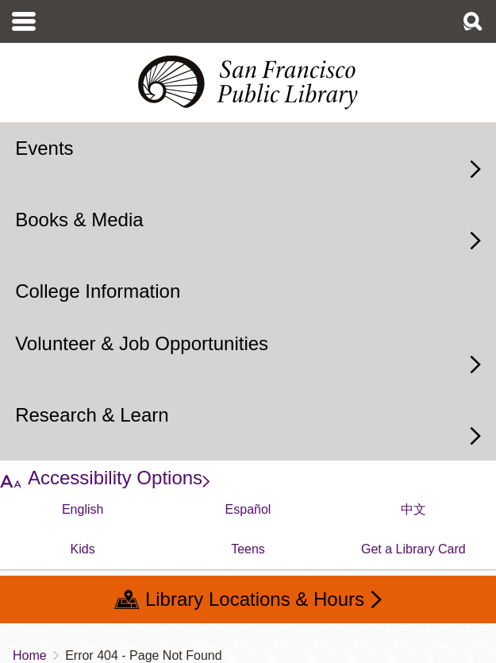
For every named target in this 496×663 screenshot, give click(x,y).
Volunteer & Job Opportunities (141, 343)
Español (248, 509)
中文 (413, 509)
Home (30, 655)
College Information (97, 291)
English (82, 509)
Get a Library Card (413, 549)
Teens (248, 549)
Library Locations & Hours (254, 599)
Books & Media (79, 219)
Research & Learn (91, 415)
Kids (83, 549)
